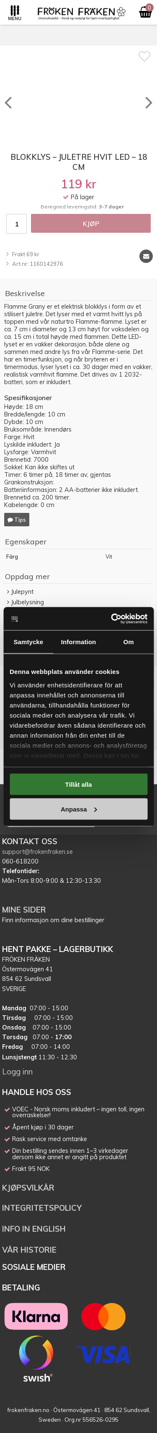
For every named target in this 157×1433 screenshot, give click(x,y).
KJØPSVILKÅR (28, 1188)
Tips (17, 519)
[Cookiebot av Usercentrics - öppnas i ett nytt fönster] (111, 618)
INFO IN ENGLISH (34, 1229)
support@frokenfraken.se (37, 852)
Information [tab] (78, 641)
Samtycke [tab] (28, 641)
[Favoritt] (144, 56)
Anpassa (79, 808)
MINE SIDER (24, 910)
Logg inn (17, 1071)
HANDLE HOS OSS (36, 1092)
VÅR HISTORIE (29, 1250)
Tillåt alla (78, 784)
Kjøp (91, 223)
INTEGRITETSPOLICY (42, 1208)
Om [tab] (129, 641)
